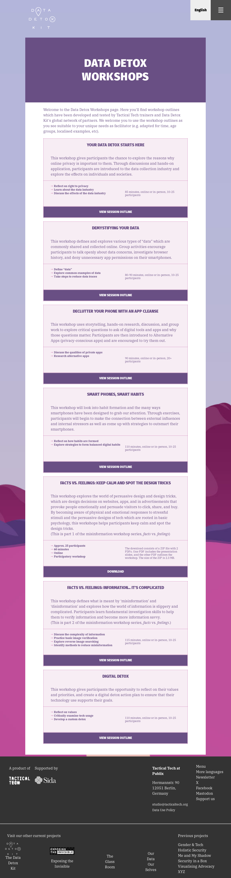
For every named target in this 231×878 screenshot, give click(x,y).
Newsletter (205, 777)
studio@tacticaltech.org (170, 804)
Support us (205, 799)
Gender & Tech (190, 844)
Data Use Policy (163, 810)
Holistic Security (192, 850)
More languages (209, 772)
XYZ (181, 871)
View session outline (115, 212)
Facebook (204, 788)
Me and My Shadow (194, 855)
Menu (201, 766)
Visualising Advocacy (196, 866)
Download (115, 571)
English (201, 10)
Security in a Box (192, 861)
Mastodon (204, 793)
